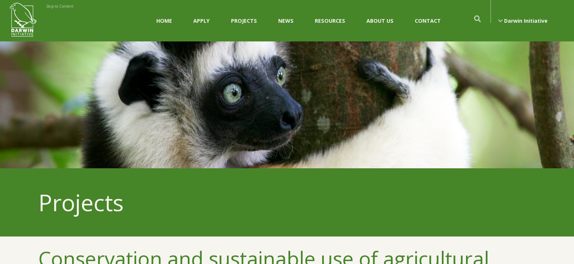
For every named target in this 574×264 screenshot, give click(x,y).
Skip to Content (60, 6)
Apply (201, 20)
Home (164, 20)
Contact (428, 20)
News (286, 20)
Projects (244, 20)
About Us (380, 20)
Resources (330, 20)
